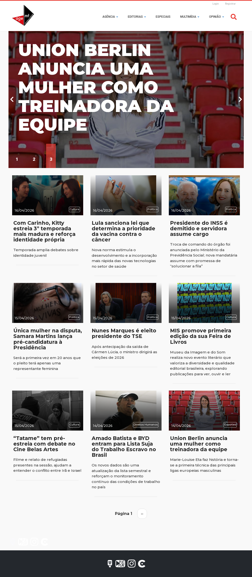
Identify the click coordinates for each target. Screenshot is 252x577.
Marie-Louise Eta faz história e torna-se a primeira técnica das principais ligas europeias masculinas (204, 465)
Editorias (137, 16)
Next (240, 99)
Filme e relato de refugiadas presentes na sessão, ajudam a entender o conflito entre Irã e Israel (47, 465)
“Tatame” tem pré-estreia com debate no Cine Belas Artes (44, 443)
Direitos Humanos (146, 424)
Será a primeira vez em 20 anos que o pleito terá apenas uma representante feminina (47, 363)
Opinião (216, 16)
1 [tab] (17, 159)
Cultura (74, 209)
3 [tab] (51, 159)
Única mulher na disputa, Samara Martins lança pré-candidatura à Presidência (47, 339)
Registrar (230, 3)
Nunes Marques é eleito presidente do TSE (124, 333)
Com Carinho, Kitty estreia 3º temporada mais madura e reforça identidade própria (44, 231)
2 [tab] (34, 159)
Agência (110, 16)
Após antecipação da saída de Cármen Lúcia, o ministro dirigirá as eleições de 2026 (124, 352)
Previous (11, 99)
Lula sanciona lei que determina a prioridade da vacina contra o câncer (123, 231)
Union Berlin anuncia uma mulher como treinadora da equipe (96, 87)
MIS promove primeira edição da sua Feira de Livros (200, 336)
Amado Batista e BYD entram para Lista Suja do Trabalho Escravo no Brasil (124, 446)
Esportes (230, 424)
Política (152, 209)
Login (215, 3)
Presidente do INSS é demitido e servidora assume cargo (199, 228)
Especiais (163, 16)
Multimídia (189, 16)
